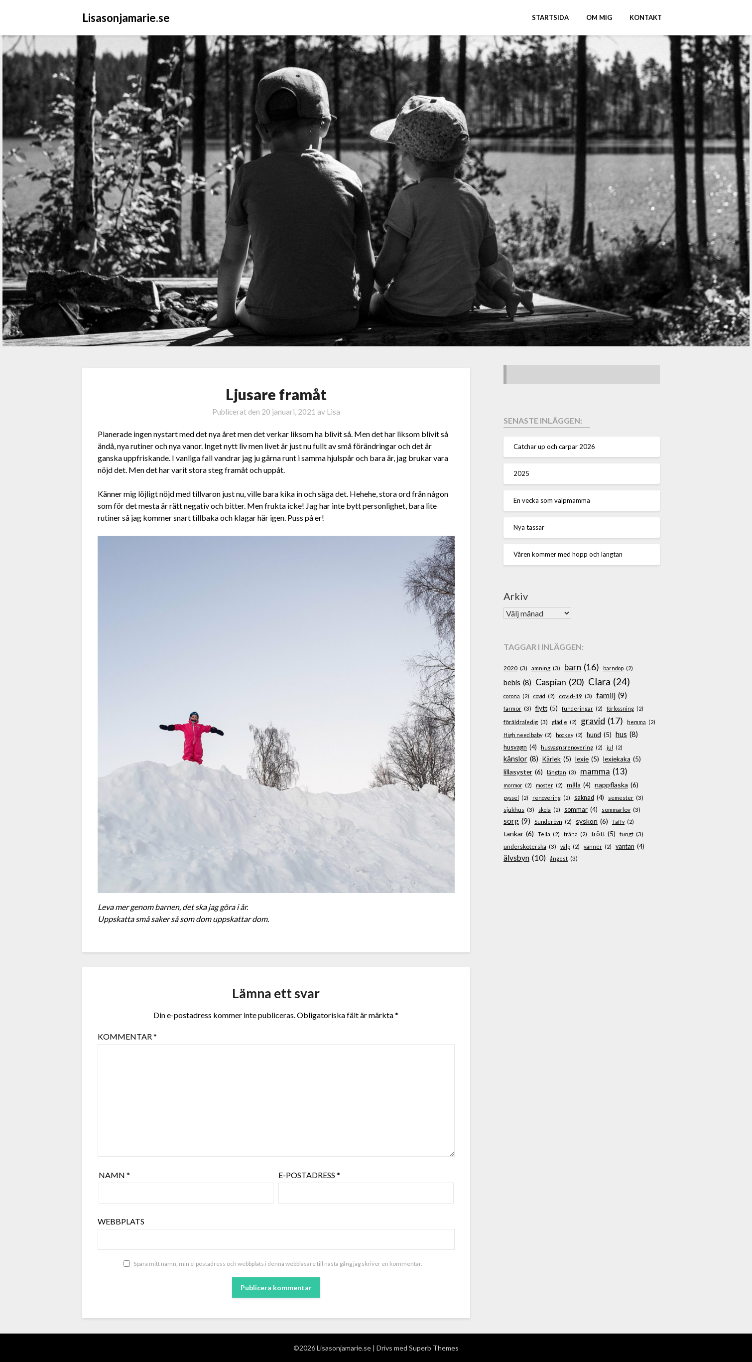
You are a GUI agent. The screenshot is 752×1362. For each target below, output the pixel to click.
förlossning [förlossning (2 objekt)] (625, 708)
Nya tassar (528, 527)
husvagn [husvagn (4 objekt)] (520, 748)
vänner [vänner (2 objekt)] (598, 846)
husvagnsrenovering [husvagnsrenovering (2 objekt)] (572, 747)
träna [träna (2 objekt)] (575, 834)
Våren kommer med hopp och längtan (568, 554)
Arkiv (515, 596)
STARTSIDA (550, 17)
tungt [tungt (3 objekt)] (631, 834)
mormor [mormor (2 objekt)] (517, 785)
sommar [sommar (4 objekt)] (581, 810)
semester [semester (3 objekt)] (625, 797)
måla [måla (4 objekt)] (579, 785)
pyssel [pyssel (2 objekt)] (515, 797)
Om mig (599, 17)
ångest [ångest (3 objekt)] (564, 858)
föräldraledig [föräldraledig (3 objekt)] (525, 722)
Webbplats (121, 1221)
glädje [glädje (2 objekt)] (564, 722)
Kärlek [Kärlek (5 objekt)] (556, 759)
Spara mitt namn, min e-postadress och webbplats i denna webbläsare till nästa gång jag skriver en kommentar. (277, 1263)
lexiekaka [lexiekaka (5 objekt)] (622, 759)
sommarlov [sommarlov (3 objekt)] (621, 809)
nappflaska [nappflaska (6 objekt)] (616, 785)
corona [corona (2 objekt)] (516, 696)
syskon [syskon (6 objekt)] (592, 821)
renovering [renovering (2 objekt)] (551, 797)
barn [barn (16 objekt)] (581, 667)
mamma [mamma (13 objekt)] (603, 771)
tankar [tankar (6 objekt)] (518, 834)
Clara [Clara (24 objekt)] (609, 681)
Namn (114, 1175)
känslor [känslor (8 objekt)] (520, 759)
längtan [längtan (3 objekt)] (561, 772)
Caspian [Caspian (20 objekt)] (559, 682)
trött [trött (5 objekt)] (603, 834)
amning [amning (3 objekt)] (545, 668)
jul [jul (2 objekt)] (615, 747)
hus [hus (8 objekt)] (627, 735)
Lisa (333, 411)
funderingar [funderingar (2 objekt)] (582, 708)
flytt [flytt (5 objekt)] (546, 708)
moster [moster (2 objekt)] (549, 785)
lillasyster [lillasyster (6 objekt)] (523, 772)
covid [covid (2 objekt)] (544, 696)
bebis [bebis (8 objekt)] (517, 683)
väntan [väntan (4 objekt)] (630, 847)
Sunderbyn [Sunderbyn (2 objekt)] (553, 821)
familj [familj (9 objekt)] (611, 695)
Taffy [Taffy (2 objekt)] (623, 821)
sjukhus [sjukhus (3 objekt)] (518, 809)
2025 (521, 473)
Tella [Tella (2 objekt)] (549, 834)
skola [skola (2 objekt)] (549, 809)
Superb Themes (434, 1348)
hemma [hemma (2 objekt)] (641, 722)
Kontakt (645, 17)
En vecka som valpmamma (551, 500)
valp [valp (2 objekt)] (570, 846)
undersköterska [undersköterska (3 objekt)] (529, 846)
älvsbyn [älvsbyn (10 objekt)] (524, 858)
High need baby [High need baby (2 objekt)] (527, 735)
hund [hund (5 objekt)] (599, 735)
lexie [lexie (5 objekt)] (587, 759)
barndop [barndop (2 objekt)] (618, 668)
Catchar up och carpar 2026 (554, 447)
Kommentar (127, 1036)
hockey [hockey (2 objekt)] (569, 735)
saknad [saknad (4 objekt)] (589, 798)
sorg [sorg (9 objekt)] (516, 821)
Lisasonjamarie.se (126, 17)
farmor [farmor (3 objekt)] (517, 708)
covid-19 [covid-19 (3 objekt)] (575, 696)
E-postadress (309, 1175)
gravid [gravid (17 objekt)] (602, 721)
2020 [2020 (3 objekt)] (515, 668)
